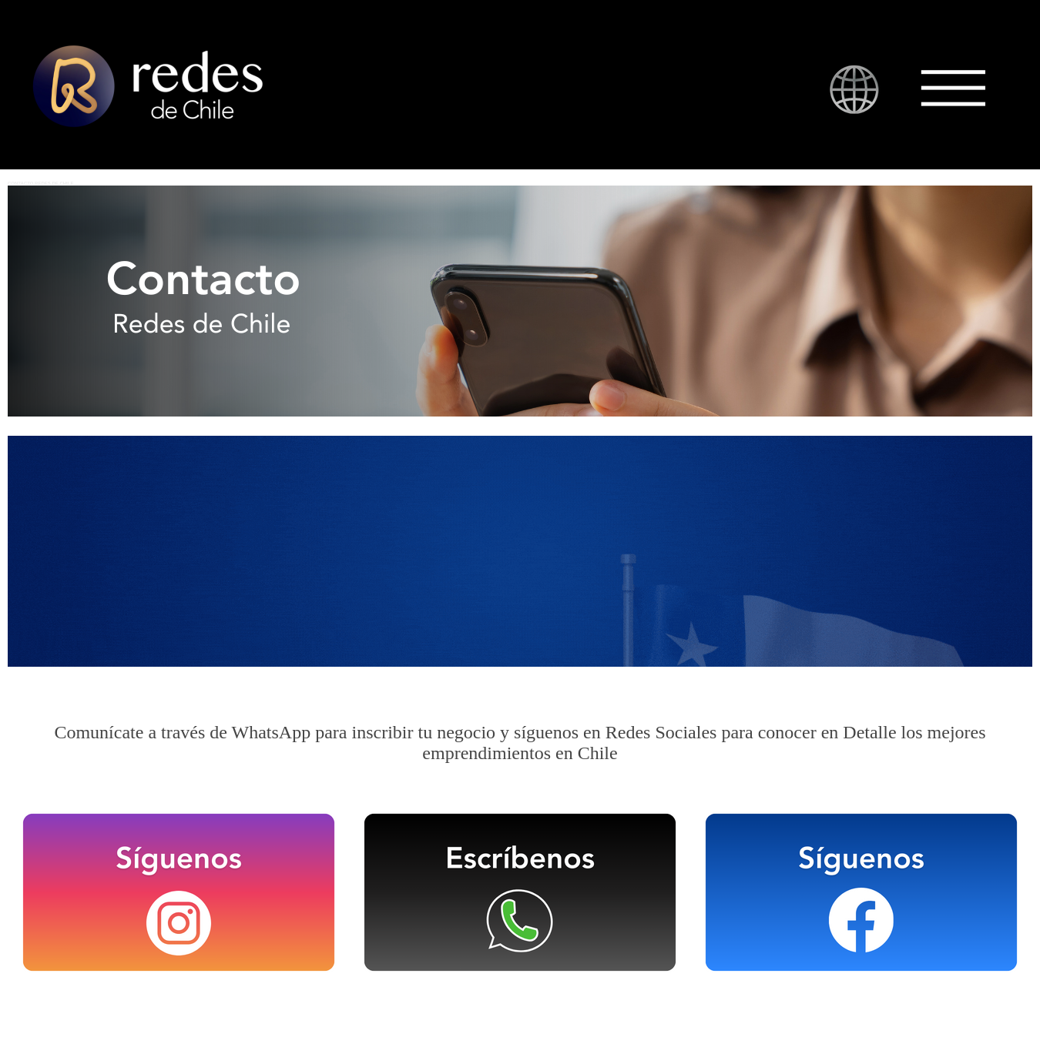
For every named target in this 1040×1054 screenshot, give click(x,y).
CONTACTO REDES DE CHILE (40, 183)
